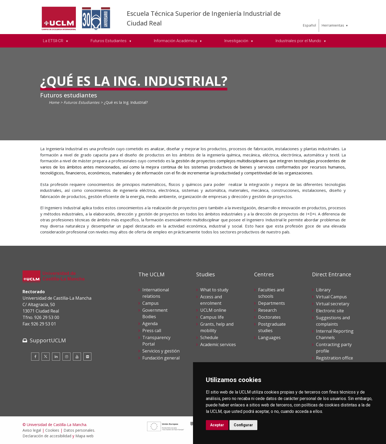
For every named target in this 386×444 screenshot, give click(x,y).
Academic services (218, 344)
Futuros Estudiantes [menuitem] (109, 40)
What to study (214, 290)
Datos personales (79, 430)
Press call (151, 330)
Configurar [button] (243, 425)
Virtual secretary (332, 304)
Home (54, 102)
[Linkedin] (56, 357)
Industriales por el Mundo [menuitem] (299, 40)
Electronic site (330, 311)
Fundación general (161, 358)
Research (267, 310)
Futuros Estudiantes (81, 102)
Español (309, 25)
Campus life (212, 317)
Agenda (150, 323)
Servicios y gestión (161, 351)
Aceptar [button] (217, 425)
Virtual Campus (331, 297)
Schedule (209, 337)
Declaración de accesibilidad (47, 435)
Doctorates (269, 317)
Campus (150, 303)
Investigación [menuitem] (236, 40)
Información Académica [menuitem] (176, 40)
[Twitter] (46, 357)
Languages (269, 337)
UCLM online (213, 310)
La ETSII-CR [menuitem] (53, 40)
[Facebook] (35, 357)
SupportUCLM (48, 340)
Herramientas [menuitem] (333, 25)
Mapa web (84, 435)
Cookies (52, 430)
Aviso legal (32, 430)
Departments (271, 303)
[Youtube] (77, 357)
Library (323, 290)
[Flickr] (87, 357)
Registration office (334, 358)
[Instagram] (66, 357)
